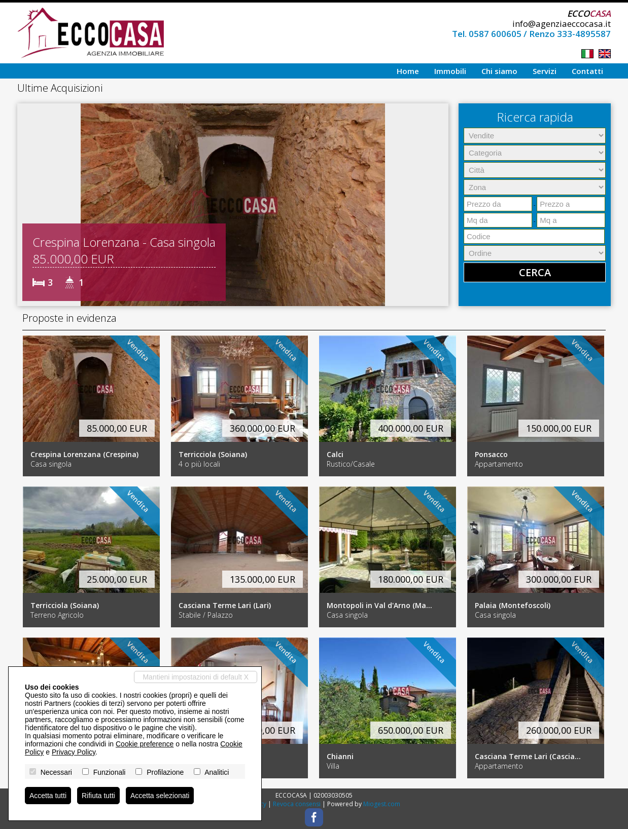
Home (408, 71)
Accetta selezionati (160, 796)
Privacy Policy (73, 752)
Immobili (450, 71)
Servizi (544, 71)
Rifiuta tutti (98, 796)
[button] (26, 205)
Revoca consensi (297, 804)
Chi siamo (499, 71)
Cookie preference (144, 744)
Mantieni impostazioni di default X (196, 677)
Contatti (587, 71)
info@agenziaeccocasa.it (561, 23)
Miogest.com (381, 804)
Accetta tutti (47, 796)
